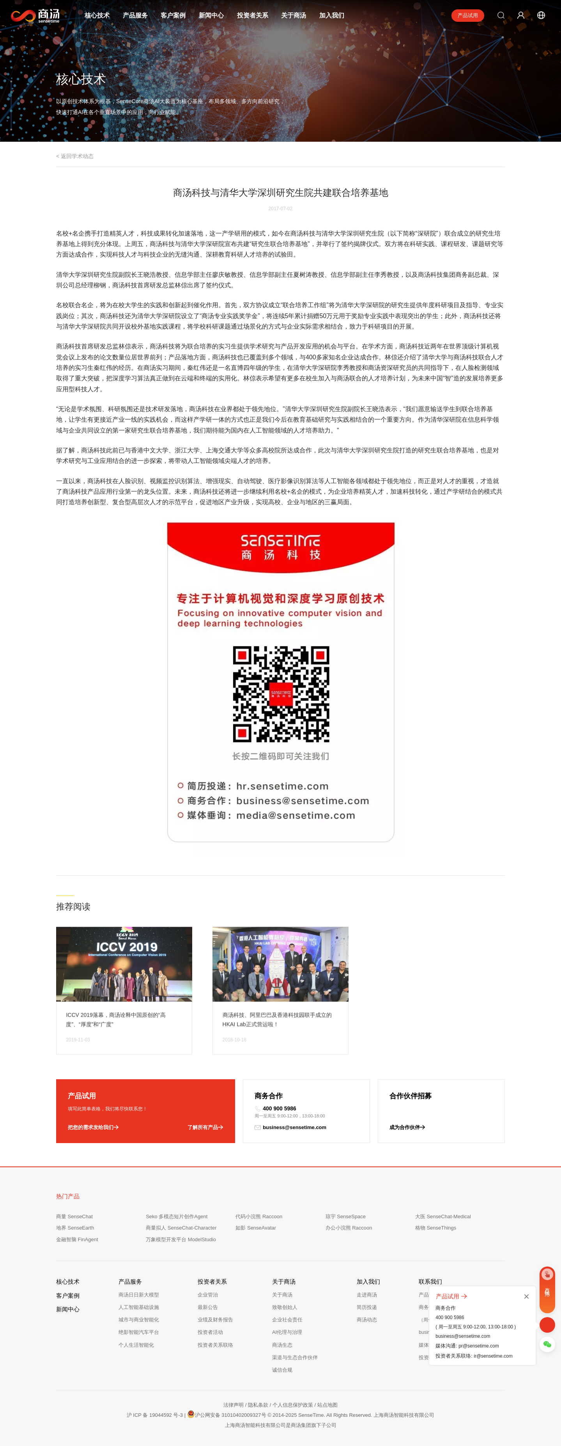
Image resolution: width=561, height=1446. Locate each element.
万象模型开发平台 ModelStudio (181, 1239)
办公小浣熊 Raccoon (349, 1228)
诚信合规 (282, 1370)
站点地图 (327, 1405)
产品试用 (468, 15)
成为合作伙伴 (407, 1127)
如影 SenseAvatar (255, 1228)
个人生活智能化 (136, 1345)
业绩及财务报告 (215, 1320)
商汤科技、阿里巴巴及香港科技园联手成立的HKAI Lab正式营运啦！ (277, 1032)
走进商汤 (367, 1295)
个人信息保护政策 (293, 1405)
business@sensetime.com (290, 1127)
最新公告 (208, 1307)
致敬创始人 (284, 1307)
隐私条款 (258, 1405)
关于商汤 (293, 15)
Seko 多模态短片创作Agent (176, 1216)
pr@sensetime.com (478, 1346)
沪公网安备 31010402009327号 (226, 1414)
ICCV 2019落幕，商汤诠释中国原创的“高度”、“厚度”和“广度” (115, 1032)
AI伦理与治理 (287, 1332)
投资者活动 (210, 1332)
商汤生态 (282, 1345)
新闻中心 (211, 15)
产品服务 (135, 15)
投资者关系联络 (215, 1345)
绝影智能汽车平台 (139, 1332)
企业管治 (208, 1295)
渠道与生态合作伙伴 (295, 1357)
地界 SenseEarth (75, 1228)
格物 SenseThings (436, 1228)
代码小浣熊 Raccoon (258, 1216)
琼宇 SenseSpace (346, 1216)
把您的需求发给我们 (93, 1127)
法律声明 (233, 1405)
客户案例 (173, 15)
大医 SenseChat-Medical (443, 1216)
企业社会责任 (287, 1320)
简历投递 (367, 1307)
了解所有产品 (205, 1127)
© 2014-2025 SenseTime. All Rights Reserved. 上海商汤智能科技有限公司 (350, 1415)
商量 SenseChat (74, 1216)
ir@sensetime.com (493, 1356)
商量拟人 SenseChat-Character (181, 1228)
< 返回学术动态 (75, 156)
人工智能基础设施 (139, 1307)
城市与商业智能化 (139, 1320)
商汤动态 (367, 1320)
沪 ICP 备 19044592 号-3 (155, 1415)
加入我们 (331, 15)
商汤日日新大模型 (139, 1295)
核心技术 (97, 15)
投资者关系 (252, 15)
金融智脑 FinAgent (77, 1239)
